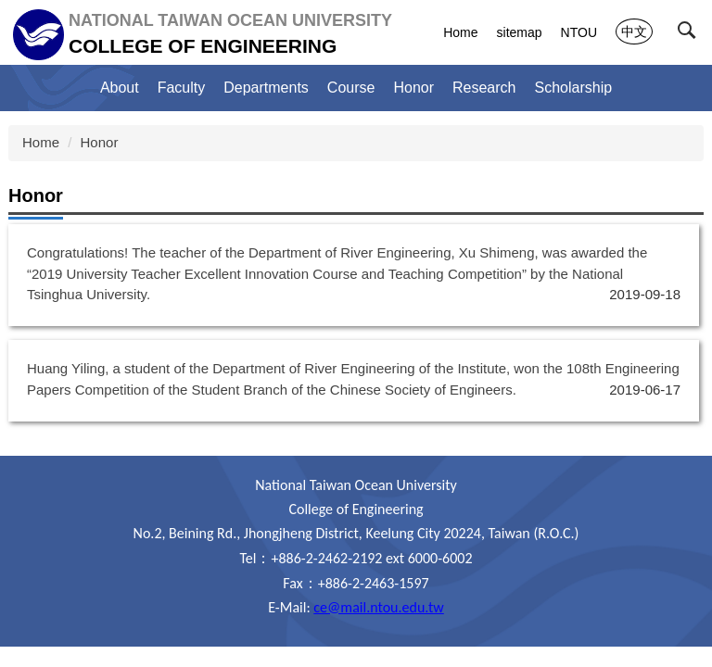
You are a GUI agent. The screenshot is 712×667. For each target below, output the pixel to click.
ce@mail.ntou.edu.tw (378, 607)
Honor (413, 87)
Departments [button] (266, 87)
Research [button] (483, 87)
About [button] (119, 87)
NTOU (579, 32)
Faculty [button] (182, 87)
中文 (634, 31)
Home (460, 32)
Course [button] (351, 87)
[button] (691, 34)
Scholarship (574, 87)
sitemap (519, 32)
